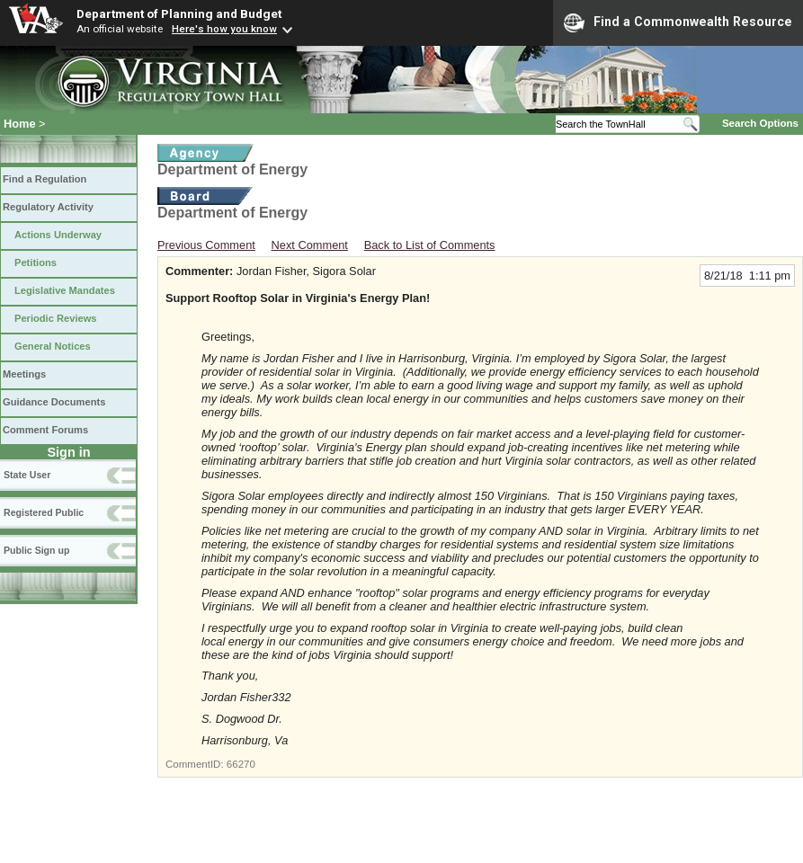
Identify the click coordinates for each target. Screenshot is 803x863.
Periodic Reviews (55, 318)
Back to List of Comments (429, 245)
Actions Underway (58, 234)
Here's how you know (224, 28)
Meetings (24, 374)
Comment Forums (45, 429)
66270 (241, 764)
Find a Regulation (44, 178)
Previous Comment (206, 245)
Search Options (760, 123)
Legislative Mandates (64, 290)
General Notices (52, 346)
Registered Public (44, 512)
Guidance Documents (54, 401)
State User (27, 474)
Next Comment (310, 245)
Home (20, 123)
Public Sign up (36, 550)
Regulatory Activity (48, 206)
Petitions (35, 262)
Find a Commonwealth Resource (678, 22)
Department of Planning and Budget (178, 13)
